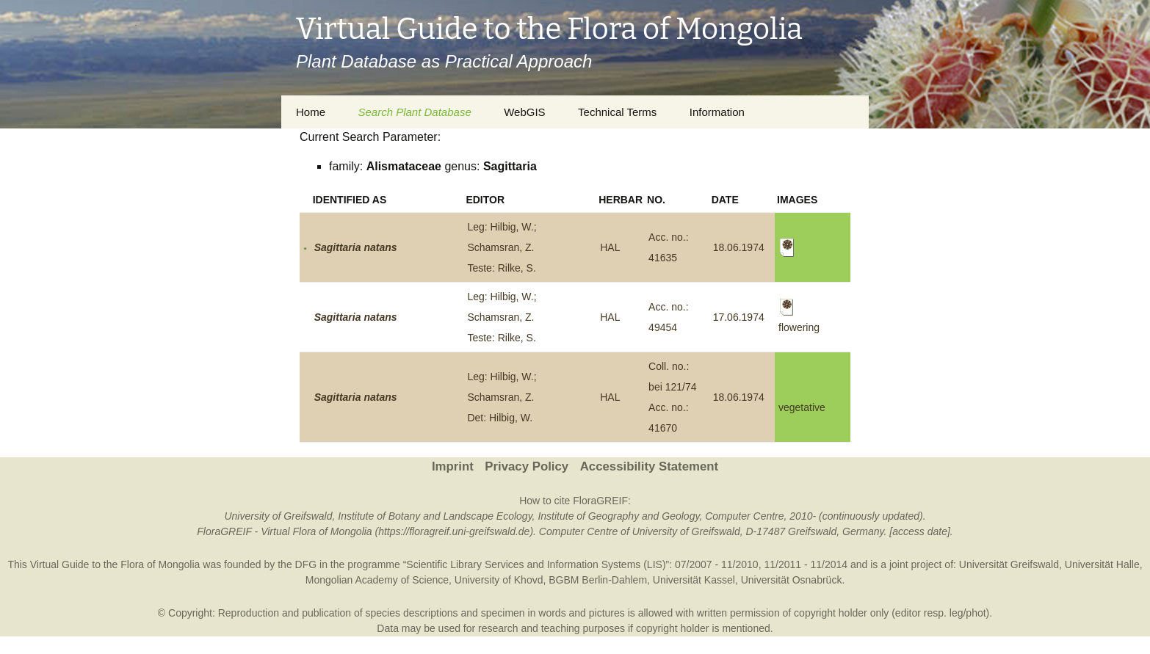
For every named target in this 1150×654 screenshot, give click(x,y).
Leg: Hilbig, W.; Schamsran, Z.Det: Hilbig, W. (501, 397)
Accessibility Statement (649, 466)
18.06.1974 (738, 247)
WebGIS (524, 112)
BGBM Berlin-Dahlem (598, 580)
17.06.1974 (738, 317)
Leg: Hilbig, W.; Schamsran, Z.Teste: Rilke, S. (501, 247)
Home (310, 112)
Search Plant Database (414, 112)
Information (717, 112)
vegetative (801, 407)
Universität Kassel (694, 580)
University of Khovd (499, 580)
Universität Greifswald (1009, 564)
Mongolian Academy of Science (377, 580)
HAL (610, 247)
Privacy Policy (526, 466)
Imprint (453, 466)
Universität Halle (1102, 564)
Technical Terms (617, 112)
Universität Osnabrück (791, 580)
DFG (306, 564)
